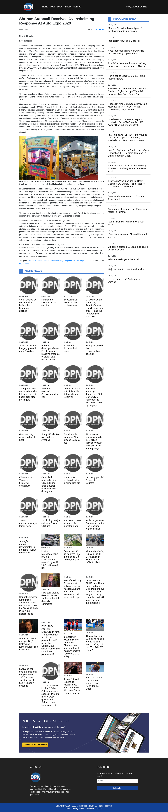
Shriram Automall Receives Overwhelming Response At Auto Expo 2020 (58, 261)
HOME (45, 7)
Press (68, 7)
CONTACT (78, 7)
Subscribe (117, 788)
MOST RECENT (56, 7)
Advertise (90, 809)
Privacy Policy (78, 809)
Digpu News (24, 263)
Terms (67, 809)
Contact (99, 809)
